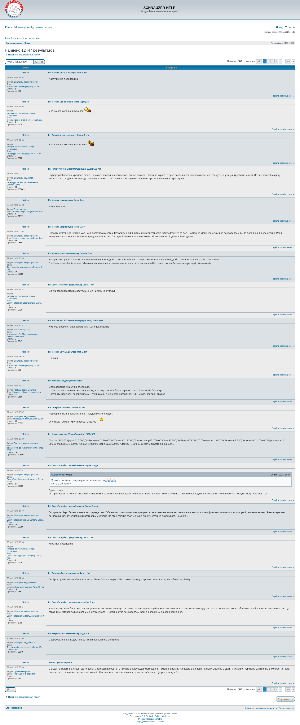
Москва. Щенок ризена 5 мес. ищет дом (24, 120)
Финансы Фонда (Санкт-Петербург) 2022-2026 (25, 449)
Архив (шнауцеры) (22, 330)
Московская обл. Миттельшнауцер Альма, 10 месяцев (22, 335)
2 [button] (268, 61)
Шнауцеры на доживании (25, 178)
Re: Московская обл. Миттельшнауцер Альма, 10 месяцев (75, 320)
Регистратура (20, 209)
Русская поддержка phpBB (150, 719)
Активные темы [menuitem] (32, 38)
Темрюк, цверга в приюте (23, 674)
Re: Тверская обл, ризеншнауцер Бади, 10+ (68, 633)
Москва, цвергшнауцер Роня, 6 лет (27, 212)
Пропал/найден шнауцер (25, 390)
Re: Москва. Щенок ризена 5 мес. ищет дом (68, 102)
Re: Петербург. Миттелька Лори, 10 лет (66, 407)
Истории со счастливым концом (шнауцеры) (21, 114)
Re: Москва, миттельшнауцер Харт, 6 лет (67, 73)
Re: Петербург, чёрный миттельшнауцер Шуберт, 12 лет (74, 169)
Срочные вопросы (22, 672)
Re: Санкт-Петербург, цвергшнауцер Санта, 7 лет (71, 285)
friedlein (25, 73)
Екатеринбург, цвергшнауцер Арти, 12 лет (25, 587)
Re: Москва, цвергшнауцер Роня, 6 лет (66, 200)
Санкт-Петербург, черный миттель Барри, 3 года (25, 480)
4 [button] (276, 61)
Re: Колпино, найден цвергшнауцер (65, 381)
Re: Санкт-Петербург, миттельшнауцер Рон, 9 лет (71, 602)
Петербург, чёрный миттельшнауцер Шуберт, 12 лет (23, 183)
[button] (259, 61)
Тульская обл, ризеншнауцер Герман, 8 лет (24, 268)
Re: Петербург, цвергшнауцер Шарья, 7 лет (68, 135)
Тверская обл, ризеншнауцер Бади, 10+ (24, 647)
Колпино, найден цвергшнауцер (26, 392)
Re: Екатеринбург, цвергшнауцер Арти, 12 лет (69, 573)
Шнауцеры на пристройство (26, 82)
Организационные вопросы (26, 443)
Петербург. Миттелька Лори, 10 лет (28, 419)
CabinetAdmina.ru (162, 716)
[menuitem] (9, 27)
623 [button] (288, 61)
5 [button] (280, 61)
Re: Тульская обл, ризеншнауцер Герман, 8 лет (70, 253)
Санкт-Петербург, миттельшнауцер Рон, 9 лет (25, 617)
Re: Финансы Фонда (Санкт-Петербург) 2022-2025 (71, 434)
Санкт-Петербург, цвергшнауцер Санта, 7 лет (25, 304)
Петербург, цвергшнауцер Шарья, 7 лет (24, 154)
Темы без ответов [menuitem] (13, 38)
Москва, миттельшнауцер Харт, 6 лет (23, 86)
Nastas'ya (56, 474)
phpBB (143, 714)
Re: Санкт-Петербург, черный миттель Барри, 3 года (73, 465)
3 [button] (272, 61)
